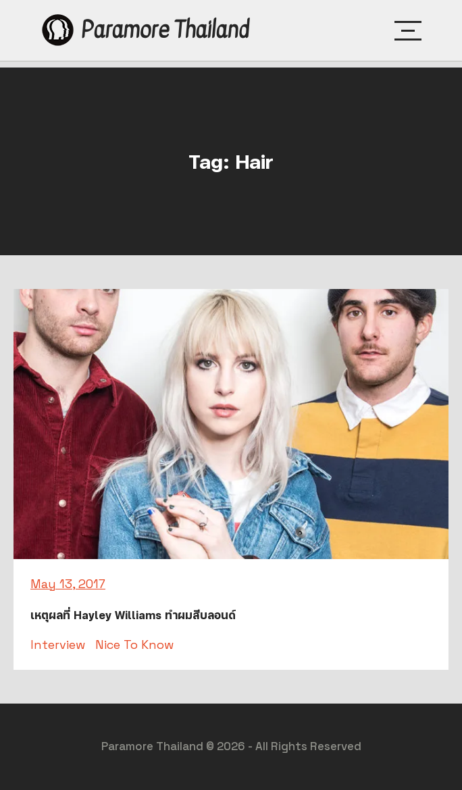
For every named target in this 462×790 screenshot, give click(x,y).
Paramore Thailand (165, 30)
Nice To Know (134, 644)
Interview (57, 644)
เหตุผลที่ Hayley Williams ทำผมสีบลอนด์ (133, 615)
